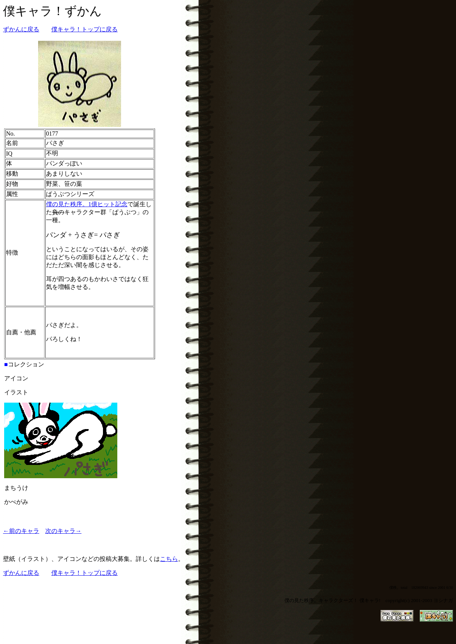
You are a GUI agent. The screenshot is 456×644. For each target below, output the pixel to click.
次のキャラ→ (63, 531)
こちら (169, 559)
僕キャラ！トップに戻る (84, 29)
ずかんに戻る (21, 29)
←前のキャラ (21, 531)
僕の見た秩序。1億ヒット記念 (86, 204)
